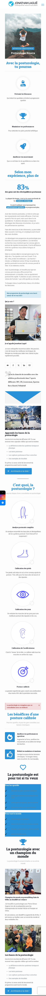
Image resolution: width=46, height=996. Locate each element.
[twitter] (18, 365)
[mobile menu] (43, 5)
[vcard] (29, 365)
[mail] (7, 365)
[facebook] (13, 365)
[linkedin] (24, 365)
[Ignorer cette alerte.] (39, 705)
